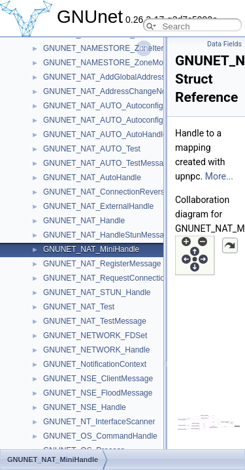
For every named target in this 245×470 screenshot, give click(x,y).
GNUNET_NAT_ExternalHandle (98, 206)
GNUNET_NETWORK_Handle (96, 349)
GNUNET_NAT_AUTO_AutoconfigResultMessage (130, 120)
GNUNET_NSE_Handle (84, 407)
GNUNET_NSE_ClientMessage (98, 378)
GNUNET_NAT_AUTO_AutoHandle (105, 134)
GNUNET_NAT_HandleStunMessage (108, 235)
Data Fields (224, 44)
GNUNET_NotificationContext (94, 364)
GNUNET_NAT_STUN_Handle (97, 292)
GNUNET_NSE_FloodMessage (97, 393)
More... (219, 176)
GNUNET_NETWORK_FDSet (95, 335)
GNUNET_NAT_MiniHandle (91, 249)
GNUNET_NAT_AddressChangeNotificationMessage (135, 91)
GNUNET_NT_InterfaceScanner (99, 421)
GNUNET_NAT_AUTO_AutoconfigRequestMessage (133, 105)
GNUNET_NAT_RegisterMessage (102, 263)
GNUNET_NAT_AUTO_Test (91, 148)
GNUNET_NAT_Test (78, 306)
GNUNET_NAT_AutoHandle (92, 177)
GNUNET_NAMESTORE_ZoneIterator (110, 48)
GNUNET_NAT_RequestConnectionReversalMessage (137, 278)
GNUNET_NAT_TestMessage (94, 321)
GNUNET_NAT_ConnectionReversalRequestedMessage (141, 191)
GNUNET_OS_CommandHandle (100, 436)
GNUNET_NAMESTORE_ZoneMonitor (110, 62)
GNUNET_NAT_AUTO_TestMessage (107, 163)
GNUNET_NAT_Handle (84, 220)
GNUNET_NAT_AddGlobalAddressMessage (120, 77)
